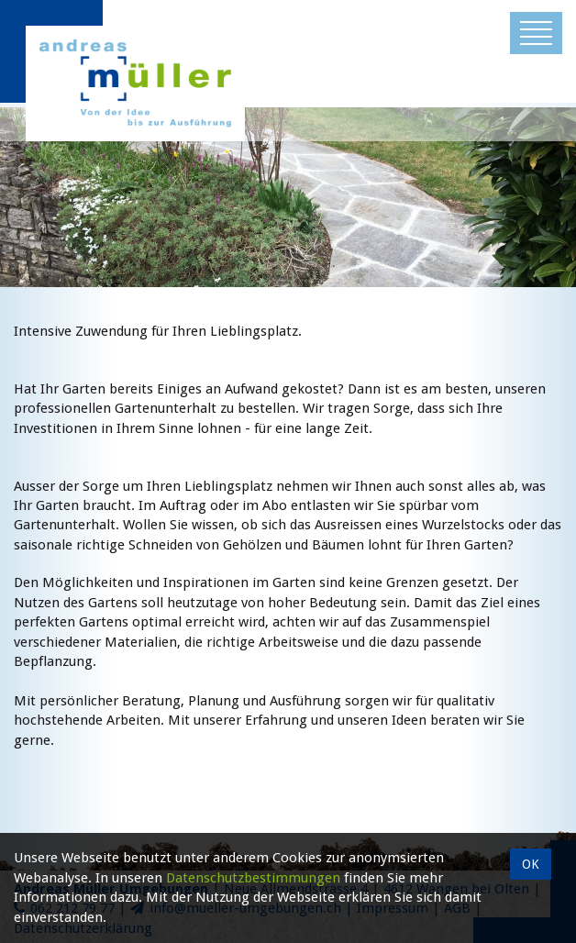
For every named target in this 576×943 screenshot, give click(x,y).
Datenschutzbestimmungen (253, 878)
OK (530, 864)
